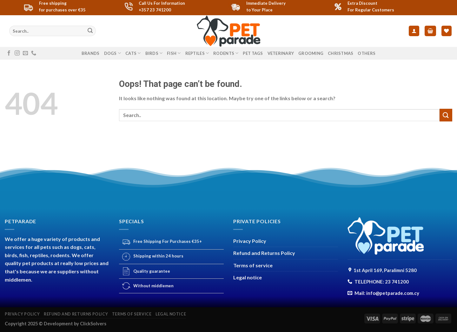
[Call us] (33, 53)
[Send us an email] (25, 53)
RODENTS (225, 53)
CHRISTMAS (340, 53)
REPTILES (197, 53)
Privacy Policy (249, 241)
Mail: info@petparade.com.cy (386, 293)
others (366, 53)
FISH (174, 53)
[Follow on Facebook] (8, 53)
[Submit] (90, 31)
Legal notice (247, 277)
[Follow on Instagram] (17, 53)
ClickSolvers (93, 323)
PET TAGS (253, 53)
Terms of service (253, 265)
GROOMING (310, 53)
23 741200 (397, 281)
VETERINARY (281, 53)
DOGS (112, 53)
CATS (133, 53)
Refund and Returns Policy (264, 253)
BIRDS (154, 53)
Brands (91, 53)
